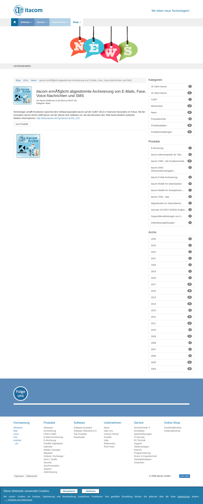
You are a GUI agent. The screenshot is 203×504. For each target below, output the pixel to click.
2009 (171, 336)
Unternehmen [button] (60, 22)
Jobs (106, 445)
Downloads (79, 441)
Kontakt (107, 441)
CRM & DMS (50, 438)
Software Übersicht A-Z (85, 435)
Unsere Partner (111, 438)
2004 (171, 368)
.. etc (15, 448)
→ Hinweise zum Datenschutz (18, 500)
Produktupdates (171, 125)
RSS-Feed (109, 451)
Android (17, 445)
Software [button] (26, 22)
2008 (171, 342)
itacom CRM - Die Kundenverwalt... (171, 161)
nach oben (184, 481)
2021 (171, 258)
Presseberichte (171, 118)
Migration (48, 457)
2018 (171, 277)
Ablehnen (90, 491)
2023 (171, 245)
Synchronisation (51, 470)
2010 (171, 329)
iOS (15, 441)
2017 (171, 284)
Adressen (48, 432)
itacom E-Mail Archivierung (171, 177)
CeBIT (171, 99)
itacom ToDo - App (171, 196)
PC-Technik (139, 445)
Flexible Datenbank (53, 448)
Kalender (48, 451)
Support (47, 473)
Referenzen (109, 448)
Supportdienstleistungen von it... (171, 216)
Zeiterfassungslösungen (171, 222)
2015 (171, 297)
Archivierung (50, 435)
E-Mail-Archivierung (53, 441)
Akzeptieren (69, 491)
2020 (171, 264)
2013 (171, 310)
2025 (171, 238)
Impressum (19, 481)
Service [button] (42, 22)
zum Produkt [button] (22, 124)
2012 (171, 316)
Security (48, 467)
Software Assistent (83, 432)
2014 (25, 80)
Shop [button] (77, 22)
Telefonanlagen (141, 451)
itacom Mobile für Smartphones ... (171, 190)
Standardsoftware (142, 464)
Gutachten (139, 467)
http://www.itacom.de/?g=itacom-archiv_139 (57, 118)
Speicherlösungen (143, 438)
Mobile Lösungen (52, 454)
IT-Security (139, 441)
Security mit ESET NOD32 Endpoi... (171, 209)
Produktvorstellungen (171, 131)
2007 (171, 349)
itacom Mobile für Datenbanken (171, 183)
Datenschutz (31, 481)
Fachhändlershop (172, 432)
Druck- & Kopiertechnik (145, 460)
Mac (15, 435)
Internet (137, 454)
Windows (18, 432)
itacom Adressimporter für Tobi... (171, 154)
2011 (171, 323)
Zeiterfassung (50, 476)
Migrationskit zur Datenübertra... (171, 203)
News (33, 80)
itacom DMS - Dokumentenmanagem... (171, 169)
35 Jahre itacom (171, 86)
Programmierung (142, 457)
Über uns (108, 435)
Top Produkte (80, 438)
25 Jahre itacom (171, 92)
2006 (171, 355)
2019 (171, 271)
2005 (171, 362)
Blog (18, 80)
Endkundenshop (172, 435)
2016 (171, 290)
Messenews (171, 105)
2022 (171, 251)
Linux (16, 438)
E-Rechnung (171, 148)
